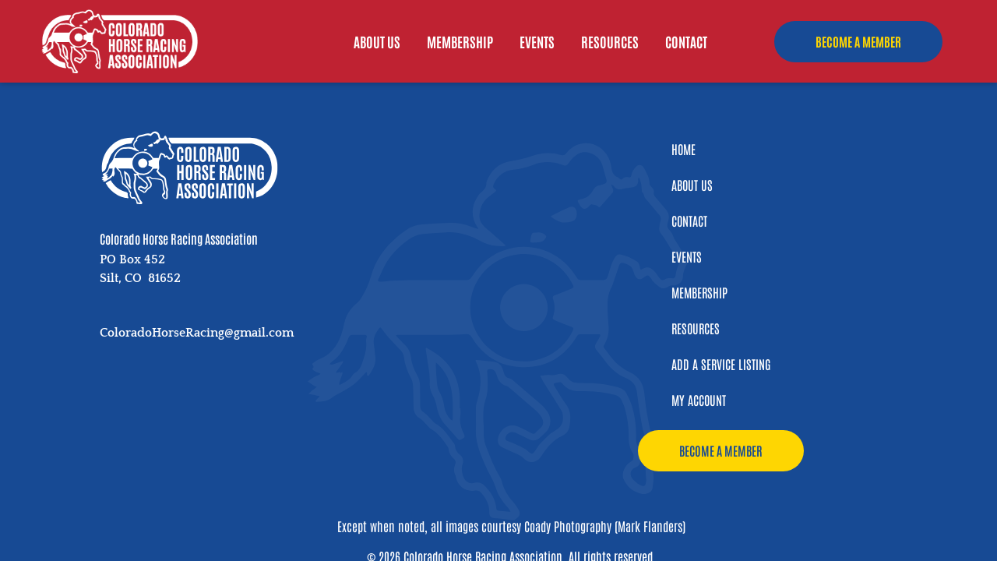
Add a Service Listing (720, 364)
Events (537, 43)
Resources (610, 43)
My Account (698, 400)
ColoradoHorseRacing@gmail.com (197, 333)
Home (683, 149)
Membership (460, 43)
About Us (377, 43)
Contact (686, 43)
